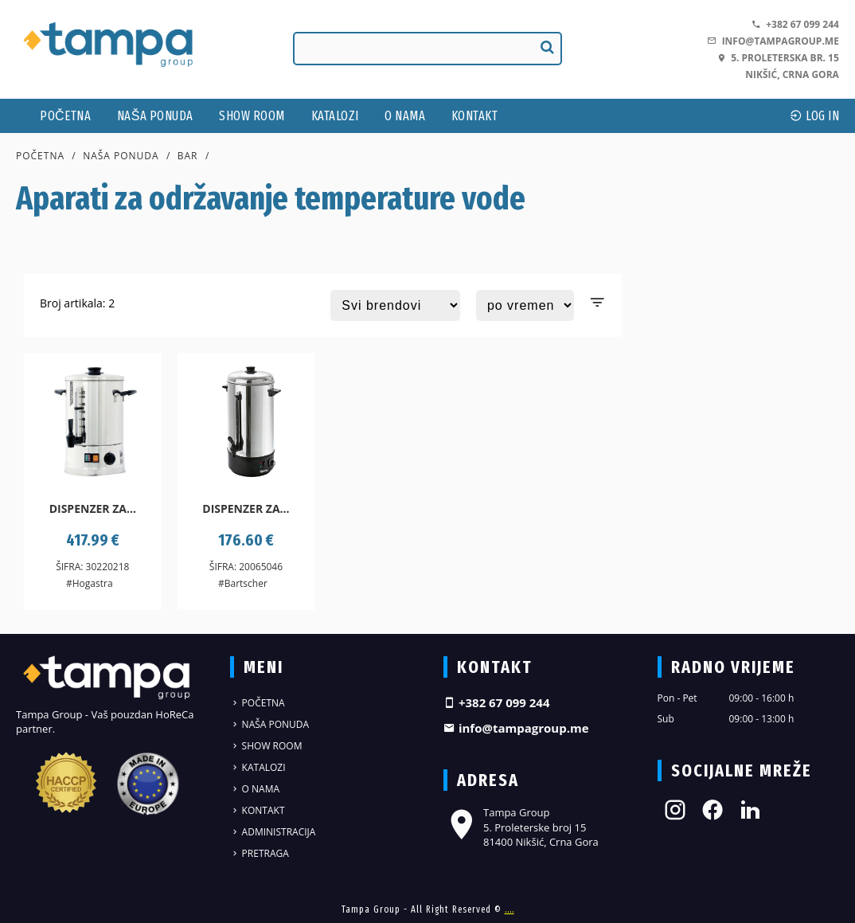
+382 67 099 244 (795, 24)
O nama (405, 115)
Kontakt (474, 115)
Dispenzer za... (92, 508)
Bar (188, 155)
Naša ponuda (155, 115)
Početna (65, 115)
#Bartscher (242, 583)
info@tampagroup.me (772, 41)
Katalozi (335, 115)
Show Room (252, 115)
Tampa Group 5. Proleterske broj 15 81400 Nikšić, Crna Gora (521, 826)
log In (814, 115)
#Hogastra (89, 583)
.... (509, 909)
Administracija (273, 832)
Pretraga (259, 853)
